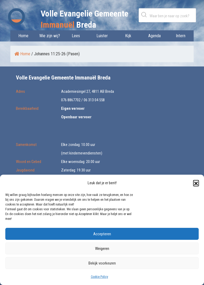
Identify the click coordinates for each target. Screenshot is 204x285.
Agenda (154, 35)
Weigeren (102, 248)
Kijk (128, 35)
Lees (76, 35)
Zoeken (145, 14)
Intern (180, 35)
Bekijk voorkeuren (102, 263)
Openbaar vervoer (76, 117)
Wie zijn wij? (49, 35)
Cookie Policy (99, 277)
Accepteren (102, 234)
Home (23, 35)
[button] (196, 183)
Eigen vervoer (73, 108)
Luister (102, 35)
